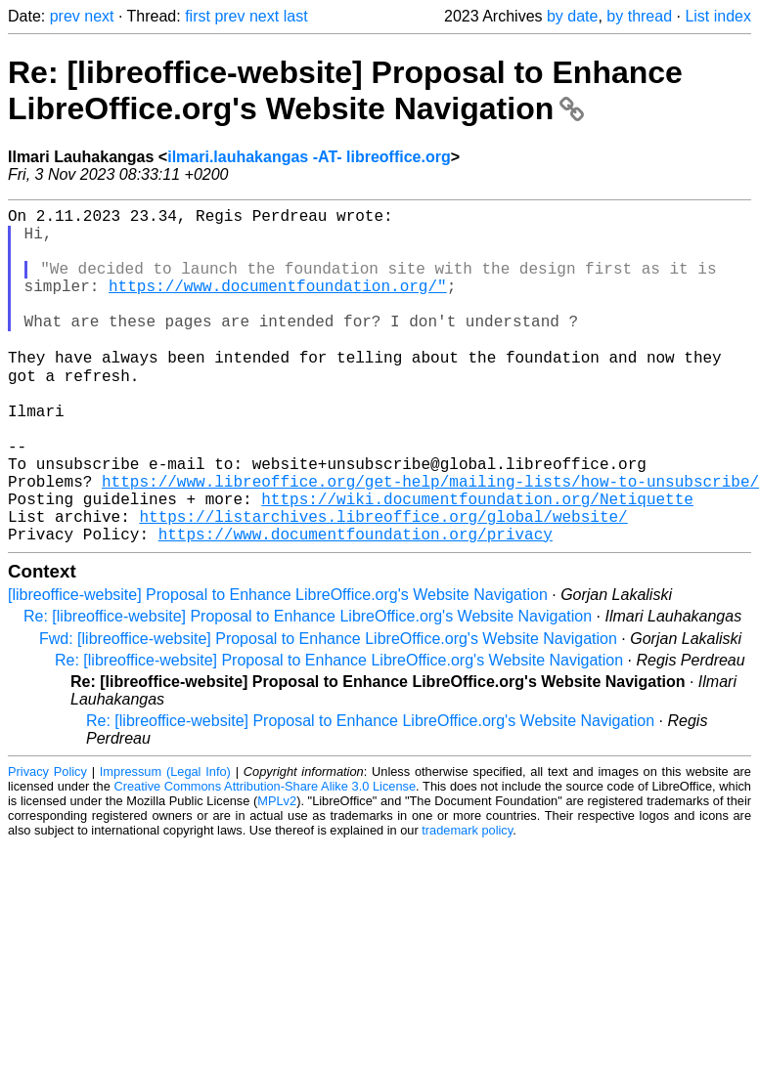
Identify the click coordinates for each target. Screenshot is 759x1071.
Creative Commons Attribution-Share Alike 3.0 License (265, 858)
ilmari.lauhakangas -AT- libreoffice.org (309, 157)
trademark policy (467, 902)
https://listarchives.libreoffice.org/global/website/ (383, 584)
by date (572, 16)
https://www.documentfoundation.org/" (278, 305)
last (296, 16)
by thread (639, 16)
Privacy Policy (47, 843)
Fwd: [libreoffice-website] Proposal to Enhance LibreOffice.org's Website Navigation (328, 711)
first (197, 16)
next (98, 16)
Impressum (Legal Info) (165, 843)
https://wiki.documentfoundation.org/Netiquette (477, 563)
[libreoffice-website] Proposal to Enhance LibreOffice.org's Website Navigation (278, 667)
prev (65, 16)
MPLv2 (276, 873)
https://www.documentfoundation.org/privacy (355, 606)
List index (718, 16)
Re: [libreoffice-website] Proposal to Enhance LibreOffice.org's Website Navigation (345, 90)
